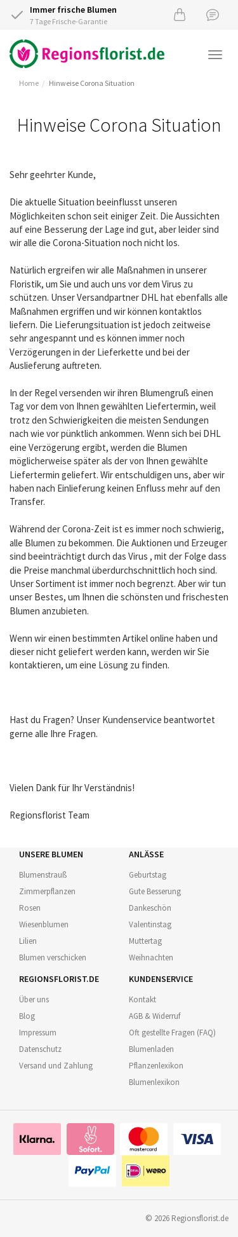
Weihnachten (151, 957)
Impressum (37, 1032)
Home (29, 83)
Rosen (30, 907)
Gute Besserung (155, 891)
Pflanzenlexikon (156, 1065)
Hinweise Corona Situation (92, 83)
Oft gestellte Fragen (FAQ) (172, 1032)
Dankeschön (150, 907)
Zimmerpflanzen (47, 891)
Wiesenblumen (44, 924)
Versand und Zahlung (56, 1065)
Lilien (28, 941)
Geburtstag (147, 874)
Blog (27, 1016)
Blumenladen (151, 1049)
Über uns (34, 999)
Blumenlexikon (154, 1082)
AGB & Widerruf (154, 1016)
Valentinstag (150, 924)
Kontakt (142, 999)
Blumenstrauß (43, 874)
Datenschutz (40, 1049)
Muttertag (145, 941)
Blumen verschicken (52, 957)
